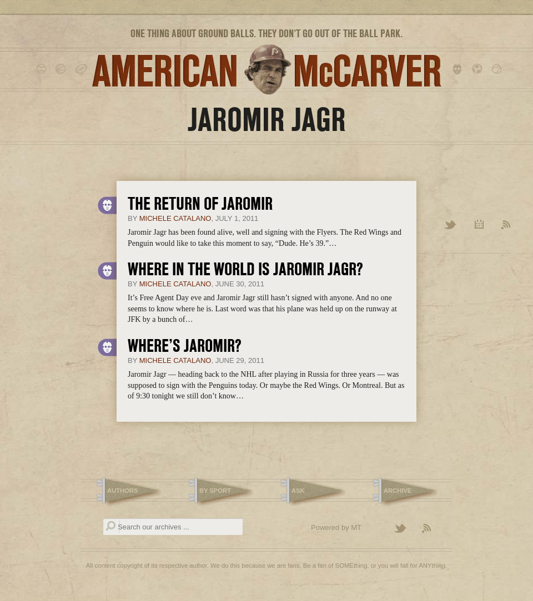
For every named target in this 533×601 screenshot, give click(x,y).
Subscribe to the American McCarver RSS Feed (433, 528)
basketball (62, 69)
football (82, 69)
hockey (459, 69)
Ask (298, 490)
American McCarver (266, 69)
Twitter (451, 225)
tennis (498, 69)
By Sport (215, 490)
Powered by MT (336, 527)
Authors (122, 490)
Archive (479, 225)
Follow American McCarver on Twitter (405, 528)
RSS (506, 225)
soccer (479, 69)
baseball (43, 69)
